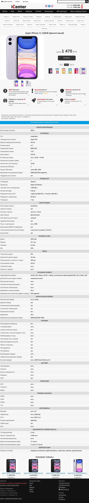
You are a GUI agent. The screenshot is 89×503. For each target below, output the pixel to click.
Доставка (25, 1)
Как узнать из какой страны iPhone (9, 485)
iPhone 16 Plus (57, 16)
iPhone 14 (59, 20)
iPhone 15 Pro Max (49, 20)
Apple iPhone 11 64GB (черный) (11, 473)
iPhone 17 (6, 16)
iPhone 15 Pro (37, 20)
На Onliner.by (62, 495)
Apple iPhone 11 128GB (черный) (33, 473)
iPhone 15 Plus (26, 20)
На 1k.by (61, 497)
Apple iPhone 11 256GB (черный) (55, 473)
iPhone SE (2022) (72, 24)
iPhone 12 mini (52, 24)
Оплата (17, 1)
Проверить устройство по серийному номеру (13, 483)
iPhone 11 (83, 24)
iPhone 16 (47, 16)
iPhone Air (38, 16)
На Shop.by (62, 499)
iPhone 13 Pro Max (40, 24)
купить (66, 58)
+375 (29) (74, 5)
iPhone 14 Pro (80, 20)
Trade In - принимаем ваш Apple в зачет (11, 498)
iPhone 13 (29, 24)
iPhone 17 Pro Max (28, 16)
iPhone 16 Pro (68, 16)
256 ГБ (72, 64)
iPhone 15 (7, 20)
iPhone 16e (16, 20)
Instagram (62, 487)
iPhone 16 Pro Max (80, 16)
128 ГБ (66, 64)
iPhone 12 (62, 24)
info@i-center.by (6, 1)
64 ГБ (61, 64)
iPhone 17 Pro (16, 16)
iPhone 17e (44, 28)
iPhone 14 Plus (70, 20)
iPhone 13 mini (20, 24)
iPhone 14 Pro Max (8, 24)
